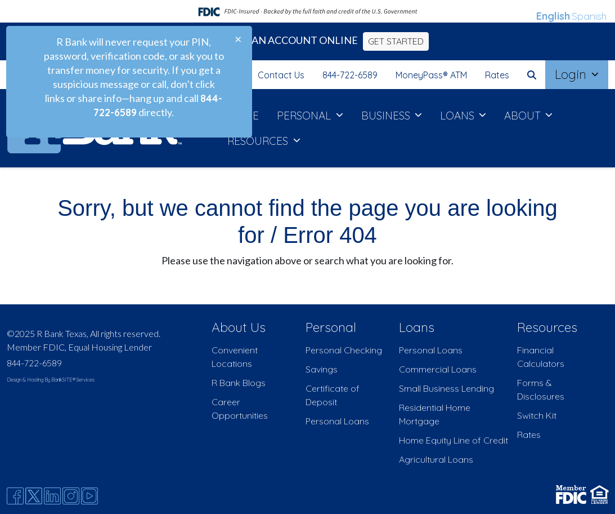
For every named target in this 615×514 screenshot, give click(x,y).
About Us (239, 327)
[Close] (238, 39)
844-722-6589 (350, 75)
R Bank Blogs (239, 382)
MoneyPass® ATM (431, 75)
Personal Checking (344, 350)
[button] (531, 75)
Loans (416, 327)
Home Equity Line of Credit (453, 440)
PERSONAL (305, 115)
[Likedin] (52, 496)
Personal (331, 327)
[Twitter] (33, 496)
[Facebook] (15, 496)
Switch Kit (536, 415)
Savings (322, 369)
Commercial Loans (438, 369)
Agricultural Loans (436, 459)
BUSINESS (387, 115)
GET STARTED (396, 41)
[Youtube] (89, 496)
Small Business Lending (446, 388)
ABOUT (524, 115)
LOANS (458, 115)
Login (572, 74)
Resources (547, 327)
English (553, 16)
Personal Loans (337, 421)
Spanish (589, 16)
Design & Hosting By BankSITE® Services (51, 379)
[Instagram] (70, 496)
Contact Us (281, 75)
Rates (497, 75)
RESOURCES (259, 141)
